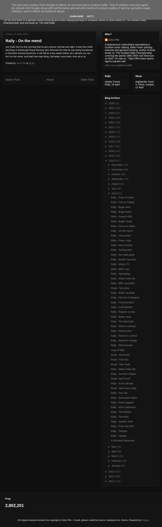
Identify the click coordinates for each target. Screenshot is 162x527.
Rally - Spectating (120, 273)
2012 (112, 476)
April (114, 451)
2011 (112, 481)
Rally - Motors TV (120, 264)
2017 (112, 146)
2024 (112, 113)
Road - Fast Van (120, 359)
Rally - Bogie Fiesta (121, 221)
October (116, 174)
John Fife (113, 39)
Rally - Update (118, 435)
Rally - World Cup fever (123, 259)
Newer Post (13, 79)
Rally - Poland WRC (122, 216)
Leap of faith (117, 350)
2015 (112, 155)
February (116, 460)
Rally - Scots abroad (122, 383)
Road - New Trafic (120, 364)
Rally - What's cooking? (123, 326)
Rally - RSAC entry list (123, 278)
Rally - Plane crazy (121, 240)
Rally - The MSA (120, 416)
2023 (112, 117)
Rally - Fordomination (122, 302)
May (114, 446)
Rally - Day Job (119, 392)
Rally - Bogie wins (120, 207)
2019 (112, 136)
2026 (112, 103)
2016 (112, 151)
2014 (112, 160)
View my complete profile (118, 65)
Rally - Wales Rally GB (123, 369)
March (115, 456)
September (117, 179)
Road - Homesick (120, 354)
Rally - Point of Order (122, 197)
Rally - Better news (121, 316)
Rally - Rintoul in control (124, 335)
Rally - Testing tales (121, 249)
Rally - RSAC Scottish (123, 292)
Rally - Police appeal (122, 402)
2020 (112, 132)
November (117, 169)
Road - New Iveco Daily (123, 388)
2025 (112, 108)
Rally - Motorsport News (124, 397)
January (116, 465)
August (115, 183)
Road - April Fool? (120, 378)
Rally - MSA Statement (123, 407)
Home (50, 79)
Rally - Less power (121, 235)
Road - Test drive (120, 288)
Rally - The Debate (121, 412)
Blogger (145, 520)
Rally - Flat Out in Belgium (125, 297)
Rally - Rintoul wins (121, 331)
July (114, 188)
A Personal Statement (122, 440)
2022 (112, 122)
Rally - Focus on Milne (123, 226)
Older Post (87, 79)
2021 (112, 127)
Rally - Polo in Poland (122, 202)
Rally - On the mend (122, 230)
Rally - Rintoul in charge (124, 340)
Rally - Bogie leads (121, 211)
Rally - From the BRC (122, 426)
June (114, 193)
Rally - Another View (122, 421)
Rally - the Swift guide (122, 254)
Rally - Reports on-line (123, 311)
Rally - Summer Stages (123, 373)
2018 (112, 141)
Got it (90, 16)
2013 (112, 471)
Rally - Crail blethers (122, 307)
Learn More (76, 16)
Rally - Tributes (119, 431)
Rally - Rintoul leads (122, 345)
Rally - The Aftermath (122, 321)
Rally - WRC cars (120, 269)
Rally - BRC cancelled (123, 283)
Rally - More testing (121, 245)
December (117, 164)
